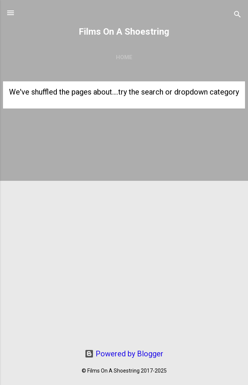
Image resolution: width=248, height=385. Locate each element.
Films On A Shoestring (124, 31)
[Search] (237, 15)
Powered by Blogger (124, 353)
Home (124, 57)
